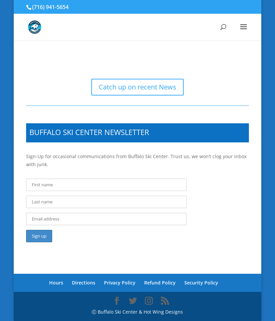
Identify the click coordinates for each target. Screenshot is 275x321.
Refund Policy (160, 282)
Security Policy (201, 282)
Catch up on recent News (137, 86)
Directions (83, 282)
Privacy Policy (119, 282)
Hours (56, 282)
